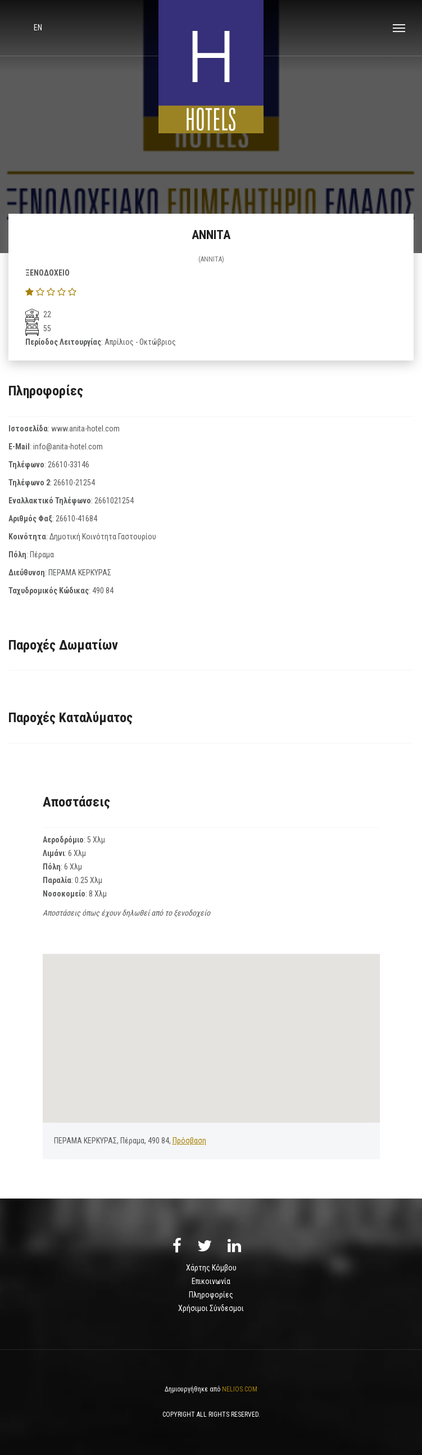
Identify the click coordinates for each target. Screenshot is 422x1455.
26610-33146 (68, 464)
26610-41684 (76, 518)
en (38, 27)
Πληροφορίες (211, 1294)
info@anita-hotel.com (68, 446)
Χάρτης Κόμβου (211, 1267)
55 (38, 328)
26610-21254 (74, 482)
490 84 (103, 590)
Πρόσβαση (189, 1140)
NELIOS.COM (239, 1389)
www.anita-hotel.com (85, 428)
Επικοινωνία (211, 1281)
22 (38, 314)
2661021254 (114, 500)
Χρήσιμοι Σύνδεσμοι (211, 1308)
